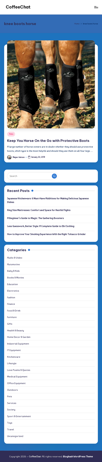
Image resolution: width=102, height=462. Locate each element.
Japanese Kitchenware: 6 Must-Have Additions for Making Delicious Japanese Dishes (48, 200)
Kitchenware (13, 356)
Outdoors (12, 389)
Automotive (13, 264)
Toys (9, 422)
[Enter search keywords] (32, 175)
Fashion (11, 297)
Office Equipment (16, 383)
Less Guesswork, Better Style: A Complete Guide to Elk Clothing (40, 226)
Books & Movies (15, 277)
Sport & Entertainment (19, 416)
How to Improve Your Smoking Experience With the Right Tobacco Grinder (46, 234)
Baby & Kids (13, 270)
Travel (10, 429)
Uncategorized (15, 436)
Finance (11, 303)
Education (12, 284)
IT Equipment (14, 350)
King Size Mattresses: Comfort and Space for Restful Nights (38, 210)
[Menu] (96, 7)
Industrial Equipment (18, 343)
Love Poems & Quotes (18, 370)
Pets (11, 134)
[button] (54, 176)
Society (11, 409)
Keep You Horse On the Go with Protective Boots (48, 141)
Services (11, 403)
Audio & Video (14, 257)
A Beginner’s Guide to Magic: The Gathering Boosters (35, 218)
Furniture (12, 317)
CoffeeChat (18, 7)
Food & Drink (13, 310)
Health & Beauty (15, 330)
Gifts (9, 323)
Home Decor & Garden (18, 336)
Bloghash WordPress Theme (78, 456)
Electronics (13, 290)
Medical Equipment (17, 376)
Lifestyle (11, 363)
